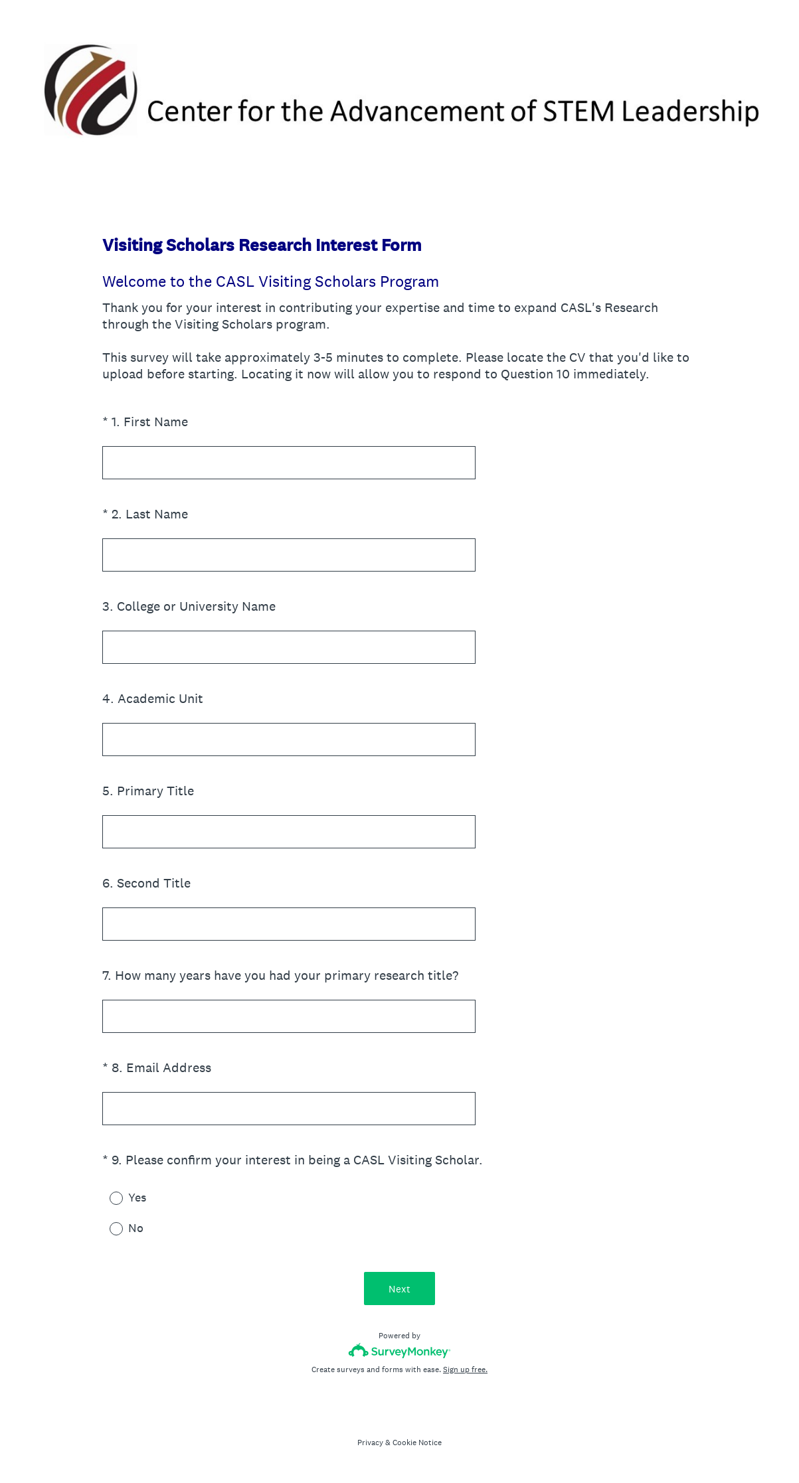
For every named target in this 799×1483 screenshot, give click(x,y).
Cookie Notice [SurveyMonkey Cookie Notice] (417, 1442)
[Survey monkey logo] (399, 1351)
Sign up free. (465, 1369)
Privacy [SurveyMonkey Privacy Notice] (370, 1442)
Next (399, 1289)
